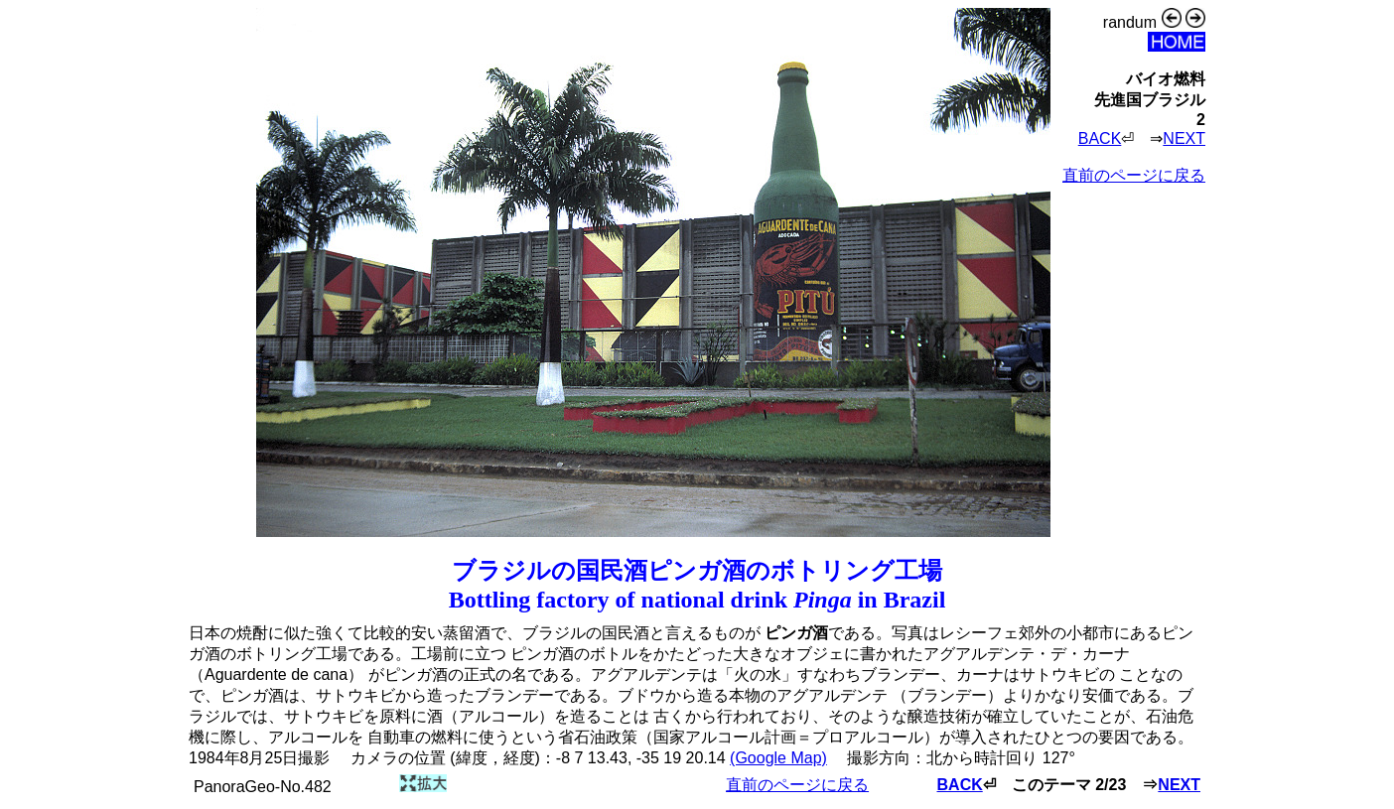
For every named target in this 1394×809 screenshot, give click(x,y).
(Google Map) (778, 757)
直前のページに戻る (1133, 175)
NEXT (1184, 138)
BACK (1100, 138)
